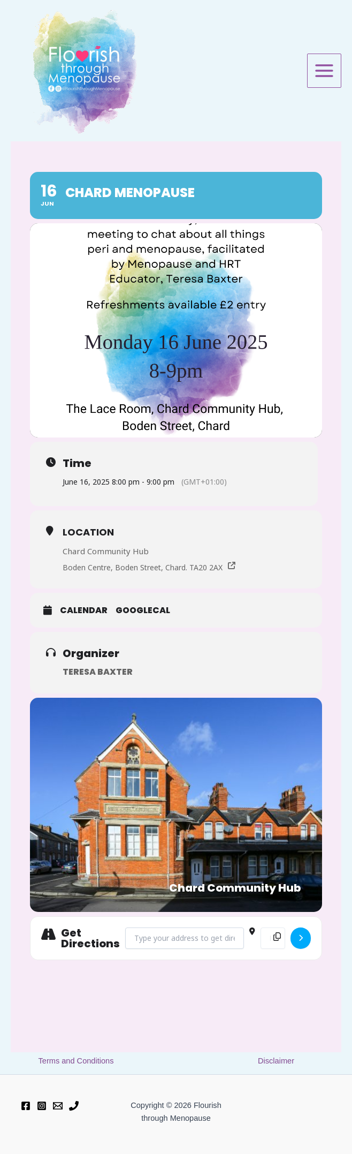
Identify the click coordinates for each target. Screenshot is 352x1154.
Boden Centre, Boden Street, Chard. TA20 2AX (143, 567)
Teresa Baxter (98, 672)
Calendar (84, 611)
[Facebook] (25, 1106)
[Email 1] (58, 1106)
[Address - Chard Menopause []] (184, 938)
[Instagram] (42, 1106)
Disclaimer (276, 1061)
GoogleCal (143, 611)
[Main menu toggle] (324, 71)
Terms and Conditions (76, 1061)
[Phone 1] (74, 1106)
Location (88, 532)
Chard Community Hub (106, 551)
